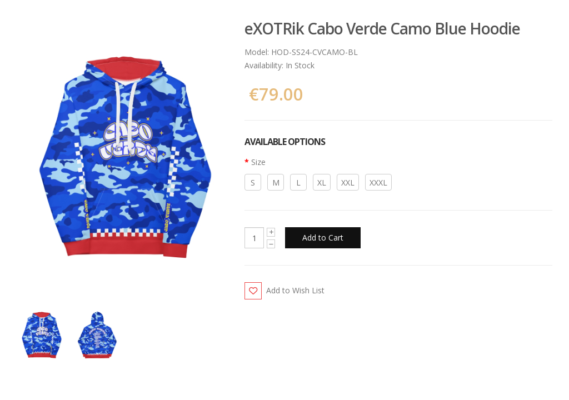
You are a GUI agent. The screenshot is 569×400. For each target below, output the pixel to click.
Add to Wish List (295, 290)
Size (258, 162)
